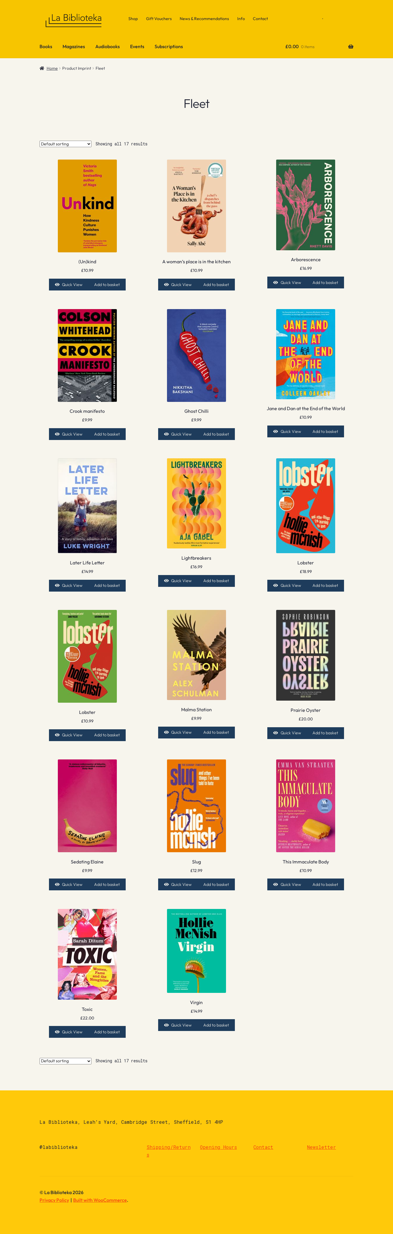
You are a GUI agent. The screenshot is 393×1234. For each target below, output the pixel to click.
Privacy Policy (54, 1200)
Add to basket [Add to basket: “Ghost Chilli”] (216, 434)
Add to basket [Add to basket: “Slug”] (216, 884)
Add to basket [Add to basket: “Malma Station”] (216, 732)
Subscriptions (169, 46)
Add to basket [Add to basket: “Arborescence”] (325, 282)
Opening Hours (218, 1147)
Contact (260, 18)
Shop (133, 18)
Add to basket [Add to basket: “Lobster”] (325, 585)
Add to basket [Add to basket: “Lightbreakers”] (216, 580)
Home (52, 68)
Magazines (74, 46)
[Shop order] (65, 144)
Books (46, 46)
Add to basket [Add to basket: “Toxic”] (107, 1032)
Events (137, 46)
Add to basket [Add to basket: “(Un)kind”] (107, 284)
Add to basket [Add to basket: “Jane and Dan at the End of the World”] (325, 431)
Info (241, 18)
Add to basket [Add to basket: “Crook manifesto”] (107, 434)
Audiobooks (107, 46)
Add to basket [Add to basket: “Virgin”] (216, 1025)
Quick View (72, 284)
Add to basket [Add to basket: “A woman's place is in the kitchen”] (216, 284)
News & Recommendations (204, 18)
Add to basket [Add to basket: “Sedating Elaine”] (107, 884)
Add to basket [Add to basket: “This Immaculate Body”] (325, 884)
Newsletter (321, 1147)
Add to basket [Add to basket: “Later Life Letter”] (107, 585)
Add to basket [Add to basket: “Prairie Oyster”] (325, 732)
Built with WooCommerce (100, 1200)
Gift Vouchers (159, 18)
